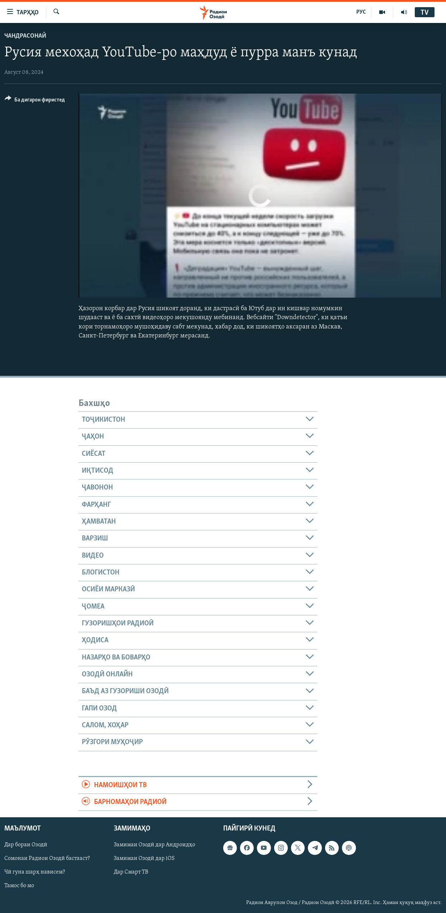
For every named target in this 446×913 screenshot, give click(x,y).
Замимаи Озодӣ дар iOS (144, 859)
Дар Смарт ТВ (131, 872)
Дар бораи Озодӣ (25, 845)
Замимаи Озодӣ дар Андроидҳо (154, 845)
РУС (361, 12)
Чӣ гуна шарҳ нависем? (34, 872)
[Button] (35, 101)
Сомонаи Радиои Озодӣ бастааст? (47, 859)
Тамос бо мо (19, 886)
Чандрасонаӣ (25, 36)
